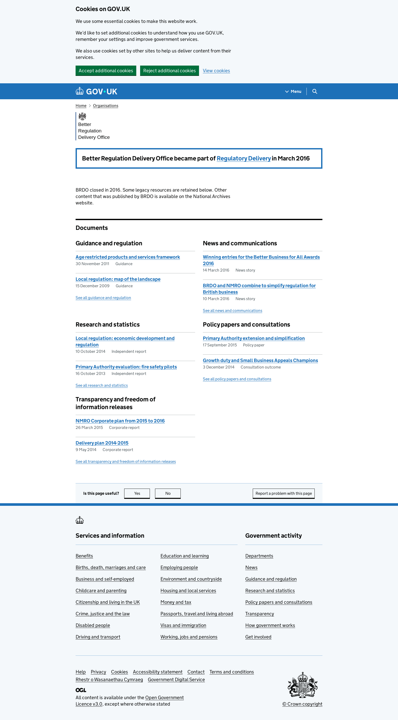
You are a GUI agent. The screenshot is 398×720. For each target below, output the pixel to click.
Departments (259, 556)
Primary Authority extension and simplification (254, 338)
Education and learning (184, 556)
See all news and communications (232, 310)
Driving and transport (98, 637)
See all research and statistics (102, 385)
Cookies (119, 672)
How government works (270, 625)
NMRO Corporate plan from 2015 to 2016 (120, 421)
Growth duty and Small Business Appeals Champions (260, 360)
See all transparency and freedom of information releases (126, 461)
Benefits (84, 556)
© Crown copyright (302, 704)
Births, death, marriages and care (111, 567)
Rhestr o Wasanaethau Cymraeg (109, 679)
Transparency (259, 614)
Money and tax (175, 602)
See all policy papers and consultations (237, 378)
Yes (142, 493)
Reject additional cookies (169, 71)
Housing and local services (188, 590)
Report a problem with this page (284, 493)
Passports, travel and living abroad (196, 614)
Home (81, 105)
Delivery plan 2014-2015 (102, 443)
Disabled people (93, 625)
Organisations (105, 105)
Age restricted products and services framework (128, 257)
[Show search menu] (314, 91)
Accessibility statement (158, 672)
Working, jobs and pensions (189, 637)
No (173, 493)
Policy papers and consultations (278, 602)
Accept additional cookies (106, 71)
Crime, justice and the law (103, 614)
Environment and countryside (191, 579)
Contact (196, 672)
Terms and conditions (232, 672)
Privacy (98, 672)
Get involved (258, 637)
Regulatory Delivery (244, 158)
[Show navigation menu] (293, 91)
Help (81, 672)
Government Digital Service (176, 679)
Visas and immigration (183, 625)
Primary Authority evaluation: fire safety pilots (126, 367)
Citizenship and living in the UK (108, 602)
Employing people (179, 567)
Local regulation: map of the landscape (118, 279)
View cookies (216, 70)
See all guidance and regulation (103, 297)
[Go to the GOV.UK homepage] (96, 91)
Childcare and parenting (101, 590)
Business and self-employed (105, 579)
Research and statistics (270, 590)
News (251, 567)
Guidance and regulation (271, 579)
